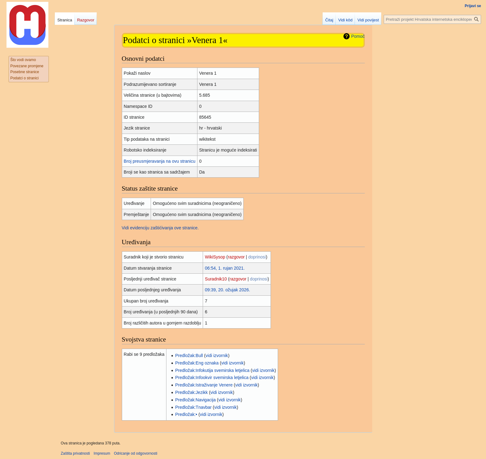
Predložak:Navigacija (195, 399)
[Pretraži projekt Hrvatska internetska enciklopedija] (432, 19)
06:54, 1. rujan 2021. (225, 268)
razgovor (236, 256)
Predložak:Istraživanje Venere (203, 384)
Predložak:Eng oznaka (197, 362)
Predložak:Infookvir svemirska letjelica (212, 377)
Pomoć (358, 36)
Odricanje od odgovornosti (135, 453)
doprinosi (257, 256)
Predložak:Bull (189, 355)
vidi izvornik (216, 355)
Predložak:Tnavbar (193, 407)
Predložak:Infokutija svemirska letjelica (212, 370)
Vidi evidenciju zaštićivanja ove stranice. (160, 227)
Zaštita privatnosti (75, 453)
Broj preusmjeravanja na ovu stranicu (159, 161)
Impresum (102, 453)
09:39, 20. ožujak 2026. (227, 289)
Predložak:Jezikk (191, 392)
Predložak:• (186, 414)
